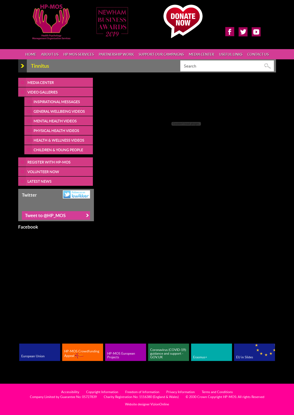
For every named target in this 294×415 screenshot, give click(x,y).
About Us (50, 54)
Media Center (201, 54)
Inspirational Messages (57, 101)
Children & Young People (58, 149)
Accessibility (70, 392)
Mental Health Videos (55, 120)
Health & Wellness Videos (59, 140)
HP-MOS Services (78, 54)
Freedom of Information (142, 392)
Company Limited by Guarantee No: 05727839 (63, 397)
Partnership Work (116, 54)
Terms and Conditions (217, 392)
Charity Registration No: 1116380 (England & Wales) (141, 397)
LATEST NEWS (39, 181)
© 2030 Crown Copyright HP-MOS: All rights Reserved (225, 397)
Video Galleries (42, 92)
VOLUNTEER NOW (43, 171)
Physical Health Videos (56, 130)
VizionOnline (159, 404)
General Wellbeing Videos (59, 111)
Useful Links (230, 54)
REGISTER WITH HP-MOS (49, 162)
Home (30, 54)
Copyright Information (102, 392)
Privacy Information (180, 392)
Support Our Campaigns (161, 54)
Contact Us (258, 54)
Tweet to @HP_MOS (45, 215)
